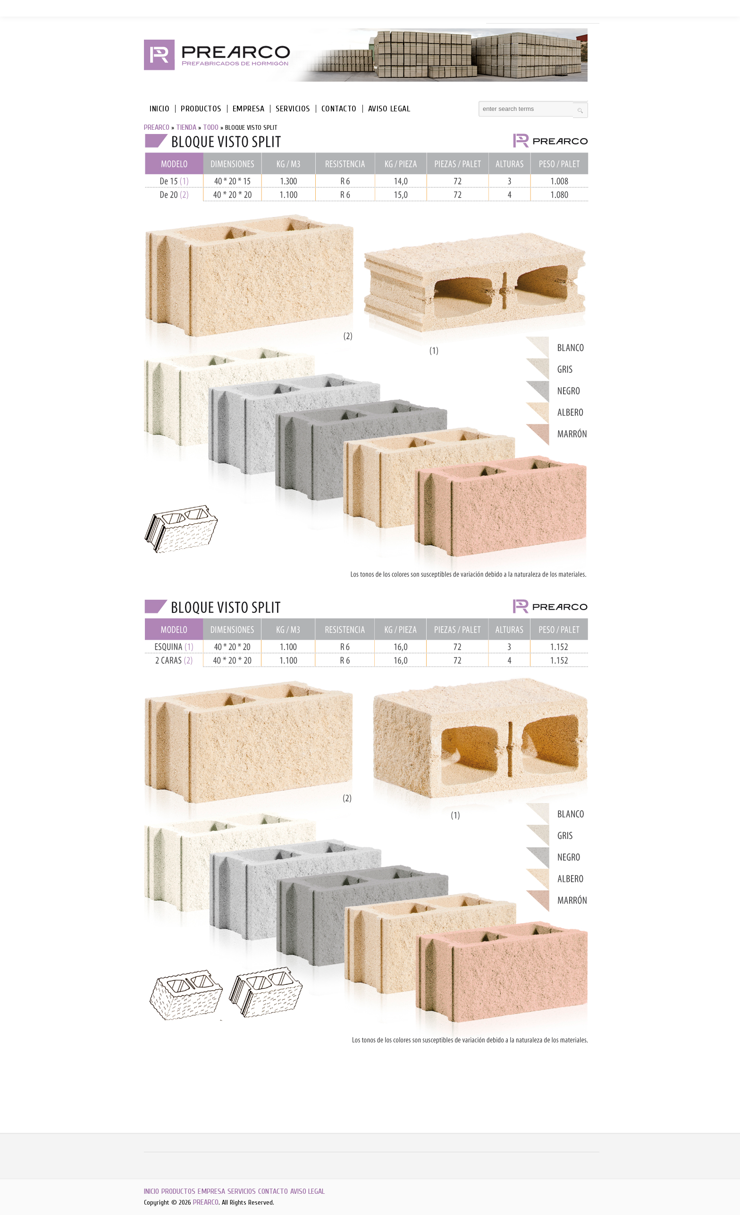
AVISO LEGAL (389, 109)
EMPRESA (249, 109)
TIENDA (186, 127)
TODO (211, 127)
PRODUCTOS (201, 109)
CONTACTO (339, 109)
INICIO (159, 109)
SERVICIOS (293, 109)
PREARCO (156, 127)
